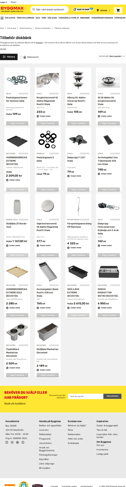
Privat (13, 2)
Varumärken (45, 439)
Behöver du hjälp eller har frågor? (25, 391)
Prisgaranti (44, 435)
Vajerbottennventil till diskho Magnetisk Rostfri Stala (47, 223)
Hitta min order (75, 435)
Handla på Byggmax (50, 417)
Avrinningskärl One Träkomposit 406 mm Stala (108, 157)
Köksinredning (26, 24)
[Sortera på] (111, 52)
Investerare (102, 446)
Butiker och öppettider (50, 422)
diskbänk (39, 39)
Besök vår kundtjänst (14, 399)
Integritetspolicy (87, 483)
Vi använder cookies (69, 483)
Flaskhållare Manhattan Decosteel (12, 349)
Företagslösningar (48, 451)
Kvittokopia (73, 439)
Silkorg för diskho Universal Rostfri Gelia (76, 97)
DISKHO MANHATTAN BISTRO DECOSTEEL (108, 289)
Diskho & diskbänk (43, 24)
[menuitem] (2, 18)
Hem (2, 24)
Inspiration (102, 417)
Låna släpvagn (46, 460)
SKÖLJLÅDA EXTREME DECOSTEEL (73, 289)
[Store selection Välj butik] (103, 10)
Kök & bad (11, 24)
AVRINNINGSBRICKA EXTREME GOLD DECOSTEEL (16, 289)
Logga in (3, 2)
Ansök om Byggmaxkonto (46, 445)
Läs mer (3, 45)
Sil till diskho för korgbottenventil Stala (107, 97)
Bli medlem (44, 464)
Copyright (54, 483)
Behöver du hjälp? (77, 422)
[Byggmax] (12, 9)
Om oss (100, 441)
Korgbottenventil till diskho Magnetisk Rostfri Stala (47, 97)
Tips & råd (102, 426)
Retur (70, 426)
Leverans (44, 426)
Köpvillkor (44, 455)
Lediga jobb (102, 450)
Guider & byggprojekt (107, 422)
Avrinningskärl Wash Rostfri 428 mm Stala (47, 289)
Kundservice (75, 417)
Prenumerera (112, 393)
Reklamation (74, 430)
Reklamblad (45, 430)
